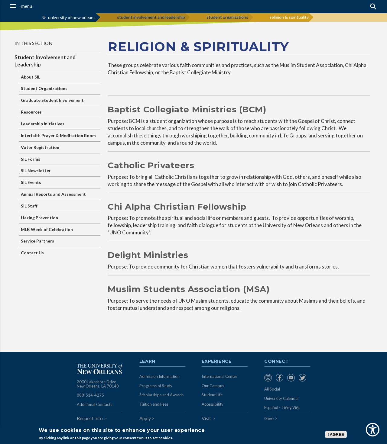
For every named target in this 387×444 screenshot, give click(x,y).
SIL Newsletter (36, 170)
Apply (145, 418)
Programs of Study (155, 385)
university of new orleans (72, 17)
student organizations (227, 17)
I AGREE (336, 434)
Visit (206, 418)
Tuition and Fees (153, 404)
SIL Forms (30, 159)
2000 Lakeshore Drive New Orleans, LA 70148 (98, 383)
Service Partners (37, 240)
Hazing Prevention (39, 217)
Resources (31, 111)
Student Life (212, 394)
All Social (272, 389)
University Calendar (281, 398)
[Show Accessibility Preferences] (372, 429)
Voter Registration (40, 147)
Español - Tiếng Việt (282, 407)
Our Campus (213, 385)
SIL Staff (29, 205)
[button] (36, 6)
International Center (219, 376)
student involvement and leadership (151, 17)
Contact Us (32, 252)
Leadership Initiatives (42, 123)
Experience (216, 361)
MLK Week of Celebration (47, 229)
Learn (147, 361)
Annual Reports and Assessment (53, 194)
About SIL (30, 76)
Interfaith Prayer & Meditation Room (58, 135)
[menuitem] (268, 377)
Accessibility (212, 404)
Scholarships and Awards (161, 394)
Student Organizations (44, 88)
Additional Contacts (94, 404)
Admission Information (159, 376)
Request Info (90, 418)
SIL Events (31, 182)
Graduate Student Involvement (52, 100)
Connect (276, 361)
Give (269, 418)
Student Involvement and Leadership (45, 61)
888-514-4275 (90, 395)
